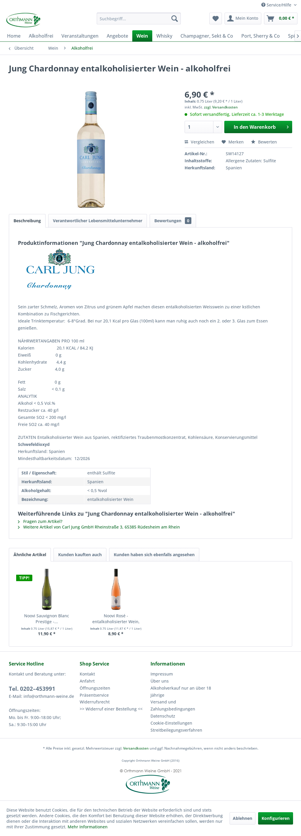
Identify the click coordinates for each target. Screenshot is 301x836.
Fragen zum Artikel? (40, 521)
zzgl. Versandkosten (221, 107)
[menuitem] (139, 18)
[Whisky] (164, 35)
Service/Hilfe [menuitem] (276, 5)
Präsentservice (94, 695)
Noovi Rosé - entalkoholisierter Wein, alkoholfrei (116, 619)
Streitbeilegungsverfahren (176, 730)
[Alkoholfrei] (41, 35)
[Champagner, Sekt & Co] (206, 35)
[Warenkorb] (280, 18)
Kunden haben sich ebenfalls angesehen (154, 554)
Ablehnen (242, 818)
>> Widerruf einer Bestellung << (111, 709)
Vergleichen (199, 142)
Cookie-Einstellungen (171, 723)
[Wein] (142, 35)
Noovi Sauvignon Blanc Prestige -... (46, 618)
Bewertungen (172, 220)
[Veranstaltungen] (80, 35)
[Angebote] (117, 35)
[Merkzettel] (215, 18)
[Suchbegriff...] (139, 18)
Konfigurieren (276, 818)
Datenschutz (162, 716)
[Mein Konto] (243, 18)
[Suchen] (174, 18)
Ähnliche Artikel (30, 554)
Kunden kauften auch (80, 554)
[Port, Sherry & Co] (260, 35)
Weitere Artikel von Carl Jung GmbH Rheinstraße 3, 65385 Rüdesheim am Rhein (99, 527)
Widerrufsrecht (95, 702)
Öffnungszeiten (95, 688)
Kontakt (87, 674)
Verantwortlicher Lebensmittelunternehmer (97, 220)
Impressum (161, 674)
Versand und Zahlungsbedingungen (172, 705)
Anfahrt (87, 681)
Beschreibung (27, 220)
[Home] (14, 35)
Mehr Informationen (88, 827)
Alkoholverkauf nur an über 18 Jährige (180, 691)
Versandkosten (136, 748)
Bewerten (264, 142)
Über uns (159, 681)
